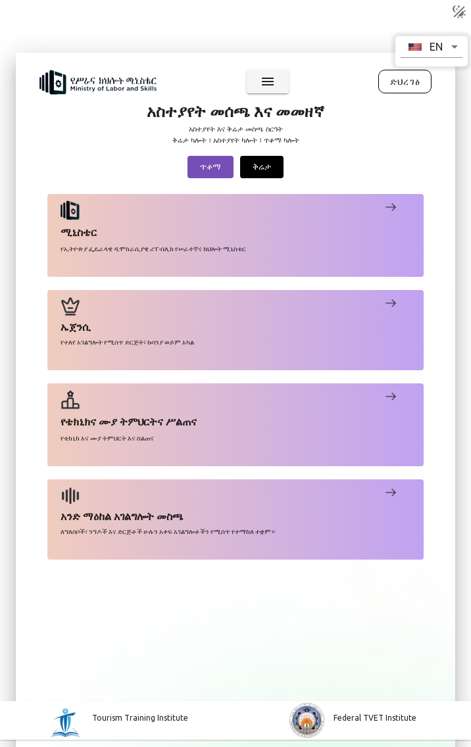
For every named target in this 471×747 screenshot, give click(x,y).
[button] (431, 46)
